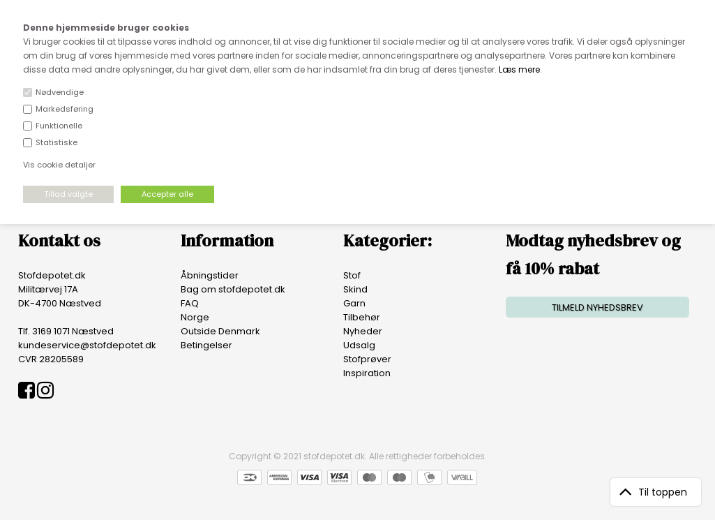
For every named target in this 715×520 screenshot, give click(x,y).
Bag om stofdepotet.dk (233, 289)
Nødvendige (60, 92)
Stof (352, 275)
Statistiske (56, 142)
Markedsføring (64, 108)
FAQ (190, 303)
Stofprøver (367, 359)
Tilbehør (361, 317)
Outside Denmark (220, 331)
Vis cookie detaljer (59, 164)
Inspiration (367, 373)
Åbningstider (210, 275)
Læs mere (519, 69)
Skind (355, 289)
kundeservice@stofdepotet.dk (87, 345)
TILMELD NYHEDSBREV (597, 307)
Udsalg (359, 345)
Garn (354, 303)
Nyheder (362, 331)
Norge (195, 317)
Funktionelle (59, 125)
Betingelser (206, 345)
